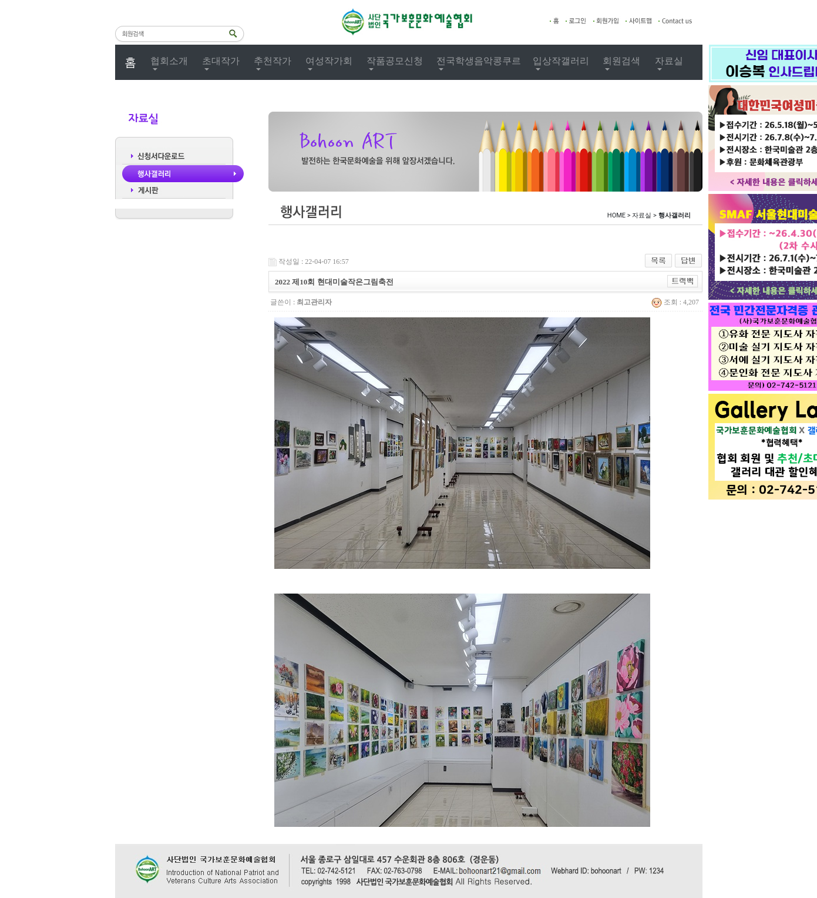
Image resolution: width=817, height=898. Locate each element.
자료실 (669, 60)
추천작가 (272, 60)
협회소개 (169, 60)
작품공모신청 (395, 60)
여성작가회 (328, 60)
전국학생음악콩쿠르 (478, 60)
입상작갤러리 (561, 60)
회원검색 (621, 60)
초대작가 (221, 60)
